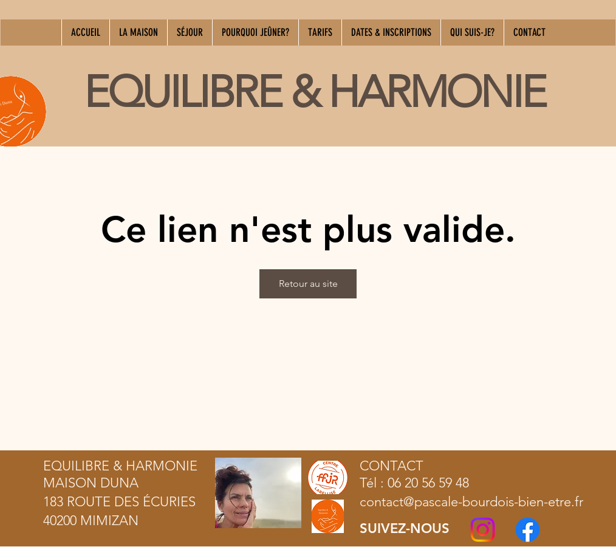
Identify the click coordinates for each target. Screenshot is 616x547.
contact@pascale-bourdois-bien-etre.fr (471, 502)
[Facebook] (528, 530)
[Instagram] (483, 530)
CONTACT (391, 466)
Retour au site (308, 283)
